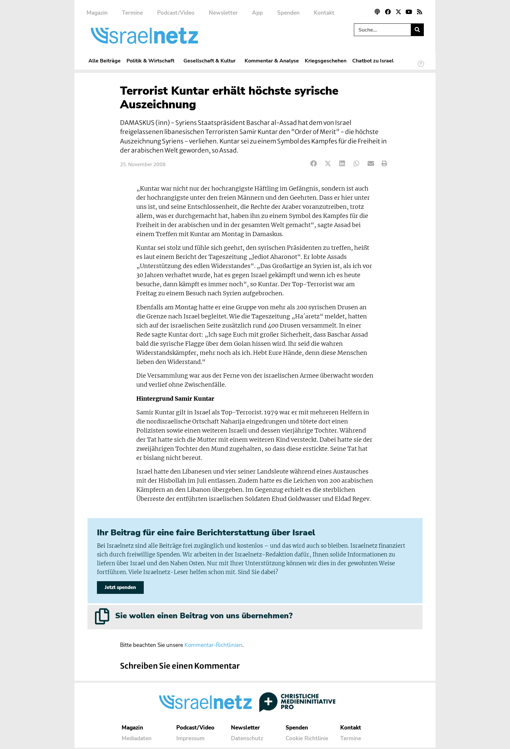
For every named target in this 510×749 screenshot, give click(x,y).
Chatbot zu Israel (373, 60)
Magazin (97, 13)
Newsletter (223, 13)
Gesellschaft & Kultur (211, 60)
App (257, 13)
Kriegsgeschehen (325, 60)
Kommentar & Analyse (272, 60)
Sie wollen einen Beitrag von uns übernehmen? (203, 617)
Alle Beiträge (104, 60)
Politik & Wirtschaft (152, 60)
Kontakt (324, 13)
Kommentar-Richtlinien (213, 646)
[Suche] (417, 30)
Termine (132, 13)
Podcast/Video (176, 13)
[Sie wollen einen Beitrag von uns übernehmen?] (102, 617)
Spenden (288, 13)
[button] (314, 163)
